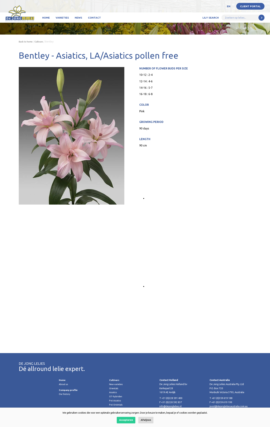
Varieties (62, 17)
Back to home (26, 41)
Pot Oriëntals (116, 404)
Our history (65, 394)
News (78, 17)
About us (64, 384)
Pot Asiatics (115, 400)
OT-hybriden (116, 396)
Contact (94, 17)
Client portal (250, 6)
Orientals (114, 388)
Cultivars (40, 41)
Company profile (68, 390)
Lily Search (210, 17)
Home (46, 17)
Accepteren (126, 420)
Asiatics (113, 392)
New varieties (116, 384)
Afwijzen (146, 420)
